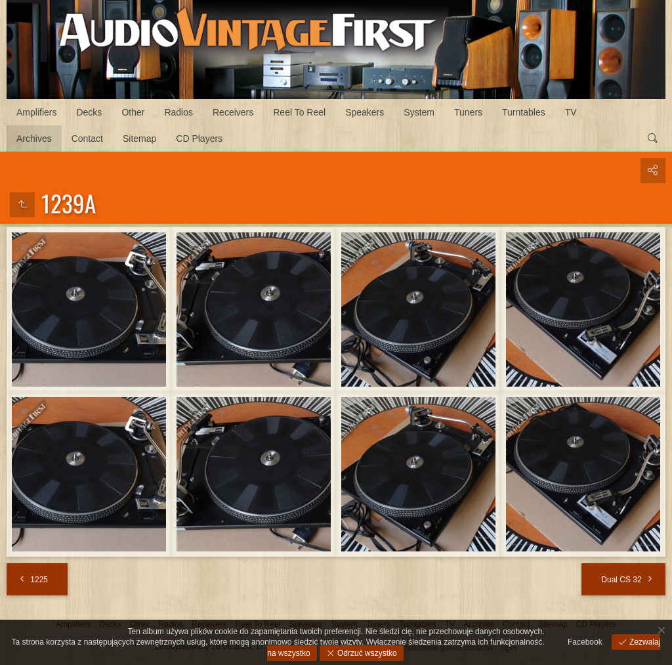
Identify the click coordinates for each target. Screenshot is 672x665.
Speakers (364, 112)
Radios (178, 112)
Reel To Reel (299, 112)
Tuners (468, 112)
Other (132, 112)
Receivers (233, 112)
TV (571, 112)
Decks (89, 112)
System (419, 112)
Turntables (523, 112)
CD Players (199, 138)
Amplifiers (36, 112)
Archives (34, 138)
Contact (87, 138)
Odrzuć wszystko (366, 653)
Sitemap (139, 138)
